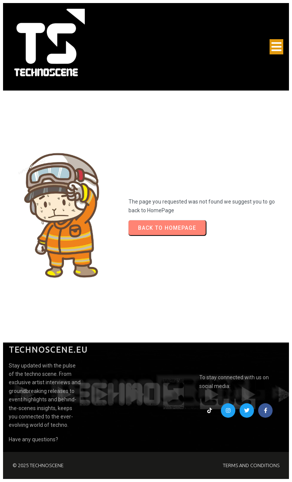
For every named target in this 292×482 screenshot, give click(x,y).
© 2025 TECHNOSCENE (38, 465)
